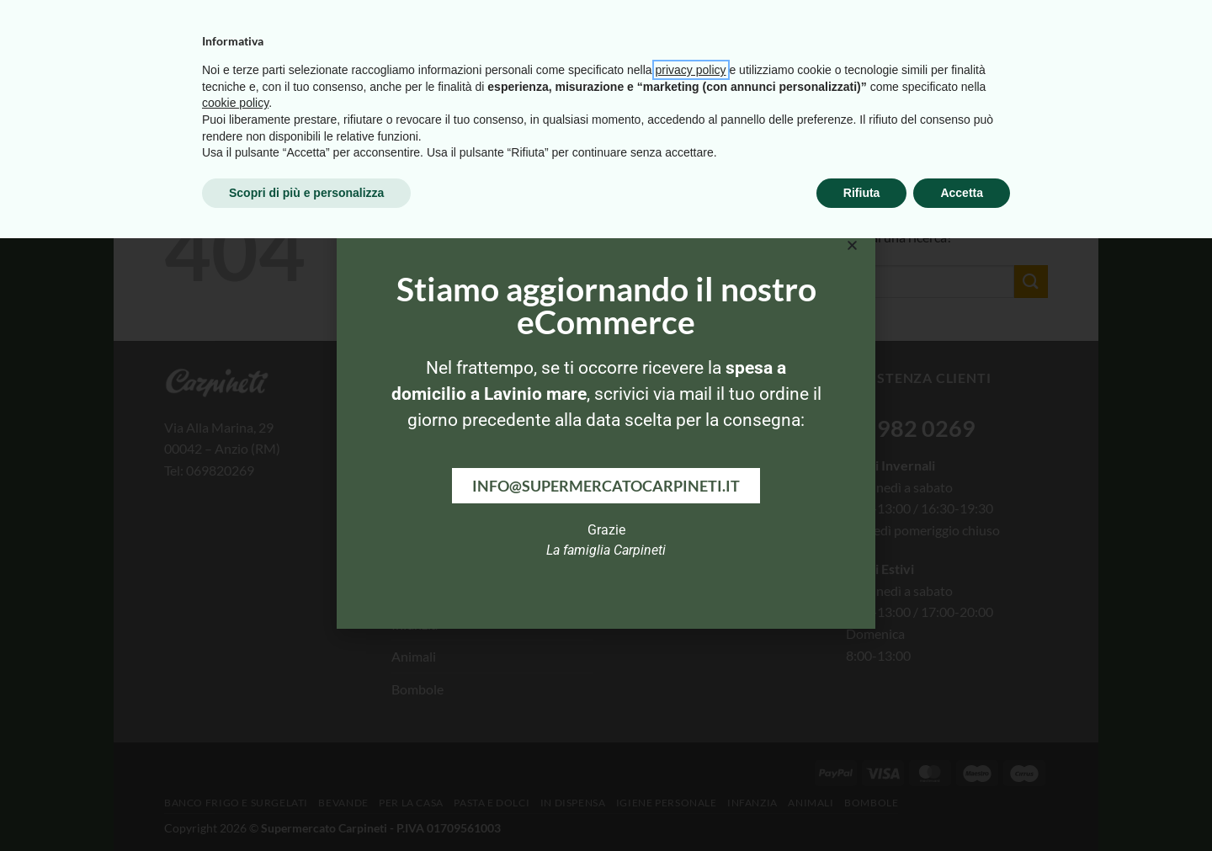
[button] (852, 245)
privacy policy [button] (691, 682)
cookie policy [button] (235, 715)
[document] (606, 425)
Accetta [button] (961, 804)
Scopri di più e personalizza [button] (306, 804)
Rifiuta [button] (861, 804)
